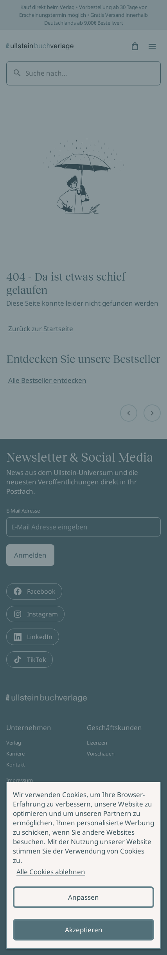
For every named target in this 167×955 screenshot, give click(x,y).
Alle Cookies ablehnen (50, 871)
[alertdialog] (83, 865)
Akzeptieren (83, 929)
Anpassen (83, 897)
